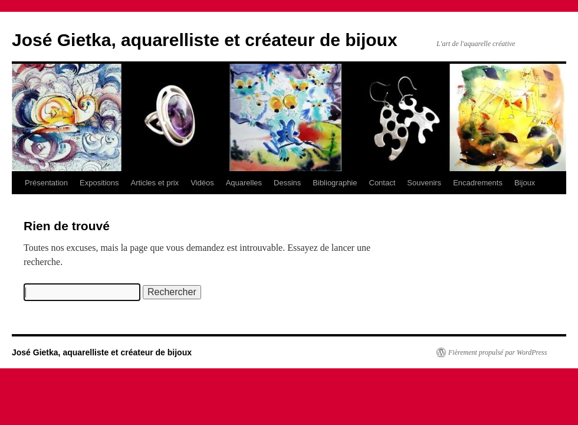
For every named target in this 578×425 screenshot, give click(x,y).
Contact (382, 182)
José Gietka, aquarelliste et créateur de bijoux (205, 40)
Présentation (46, 182)
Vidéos (202, 182)
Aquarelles (244, 182)
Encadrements (478, 182)
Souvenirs (424, 182)
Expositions (99, 182)
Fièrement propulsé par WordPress (497, 352)
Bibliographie (335, 182)
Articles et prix (154, 182)
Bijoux (524, 182)
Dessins (287, 182)
